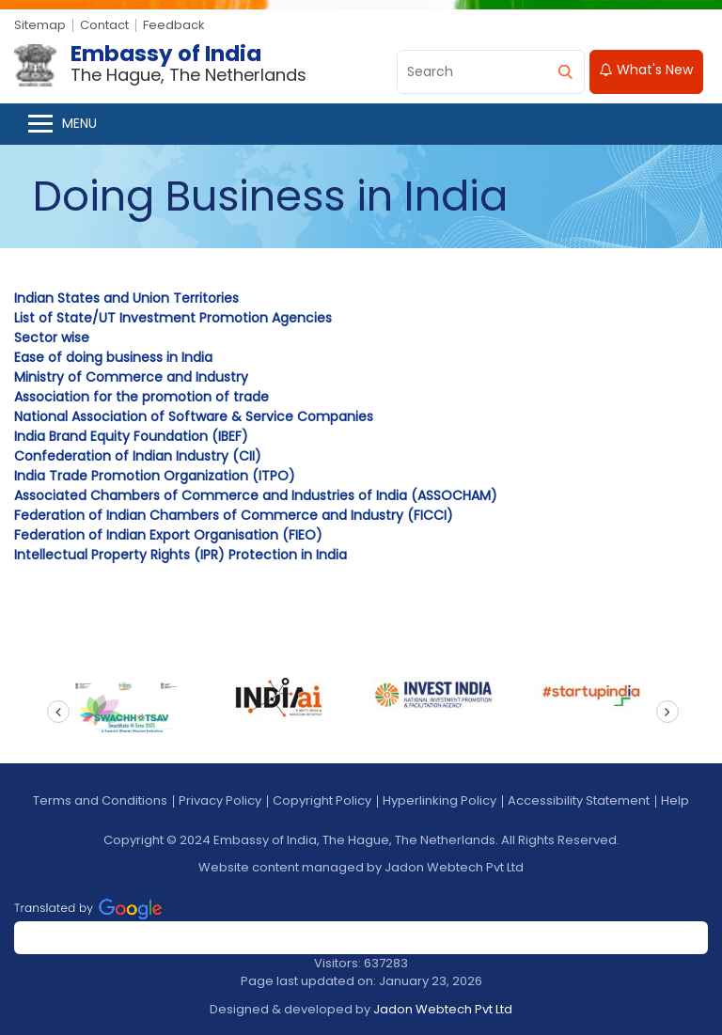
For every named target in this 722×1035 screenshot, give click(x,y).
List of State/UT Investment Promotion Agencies (173, 317)
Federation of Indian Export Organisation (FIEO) (168, 534)
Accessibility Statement (579, 800)
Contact (104, 25)
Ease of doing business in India (113, 357)
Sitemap (40, 25)
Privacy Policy (220, 800)
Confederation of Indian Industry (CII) (137, 456)
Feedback (174, 25)
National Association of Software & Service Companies (193, 416)
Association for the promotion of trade (141, 396)
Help (675, 800)
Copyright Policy (322, 800)
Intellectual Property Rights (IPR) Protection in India (180, 554)
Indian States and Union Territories (126, 298)
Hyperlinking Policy (439, 800)
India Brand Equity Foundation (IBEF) (131, 436)
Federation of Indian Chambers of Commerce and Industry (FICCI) (233, 515)
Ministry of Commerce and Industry (131, 377)
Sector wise (51, 337)
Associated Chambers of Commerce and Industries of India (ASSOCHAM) (255, 495)
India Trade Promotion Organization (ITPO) (154, 475)
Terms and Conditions (100, 800)
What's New (646, 69)
